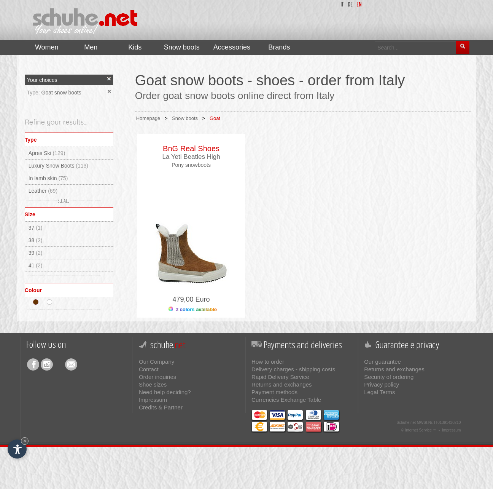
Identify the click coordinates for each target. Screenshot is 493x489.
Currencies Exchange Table (286, 399)
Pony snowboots (191, 165)
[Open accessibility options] (17, 449)
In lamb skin (48, 178)
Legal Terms (379, 392)
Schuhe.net (406, 422)
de (350, 5)
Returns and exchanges (281, 384)
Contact (149, 369)
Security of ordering (388, 377)
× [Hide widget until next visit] (24, 441)
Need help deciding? (165, 392)
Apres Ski (47, 153)
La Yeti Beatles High (191, 156)
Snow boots (185, 118)
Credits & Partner (161, 407)
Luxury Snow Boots (58, 166)
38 (36, 240)
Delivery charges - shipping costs (293, 369)
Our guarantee (382, 361)
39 (36, 253)
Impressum (153, 399)
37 (36, 228)
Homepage (148, 118)
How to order (267, 361)
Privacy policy (381, 384)
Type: (34, 92)
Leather (43, 191)
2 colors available (193, 309)
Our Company (156, 361)
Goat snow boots (61, 92)
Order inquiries (157, 377)
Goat (215, 118)
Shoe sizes (153, 384)
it (342, 5)
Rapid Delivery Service (280, 377)
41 (36, 265)
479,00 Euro (191, 299)
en (359, 5)
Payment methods (274, 392)
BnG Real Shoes (191, 148)
